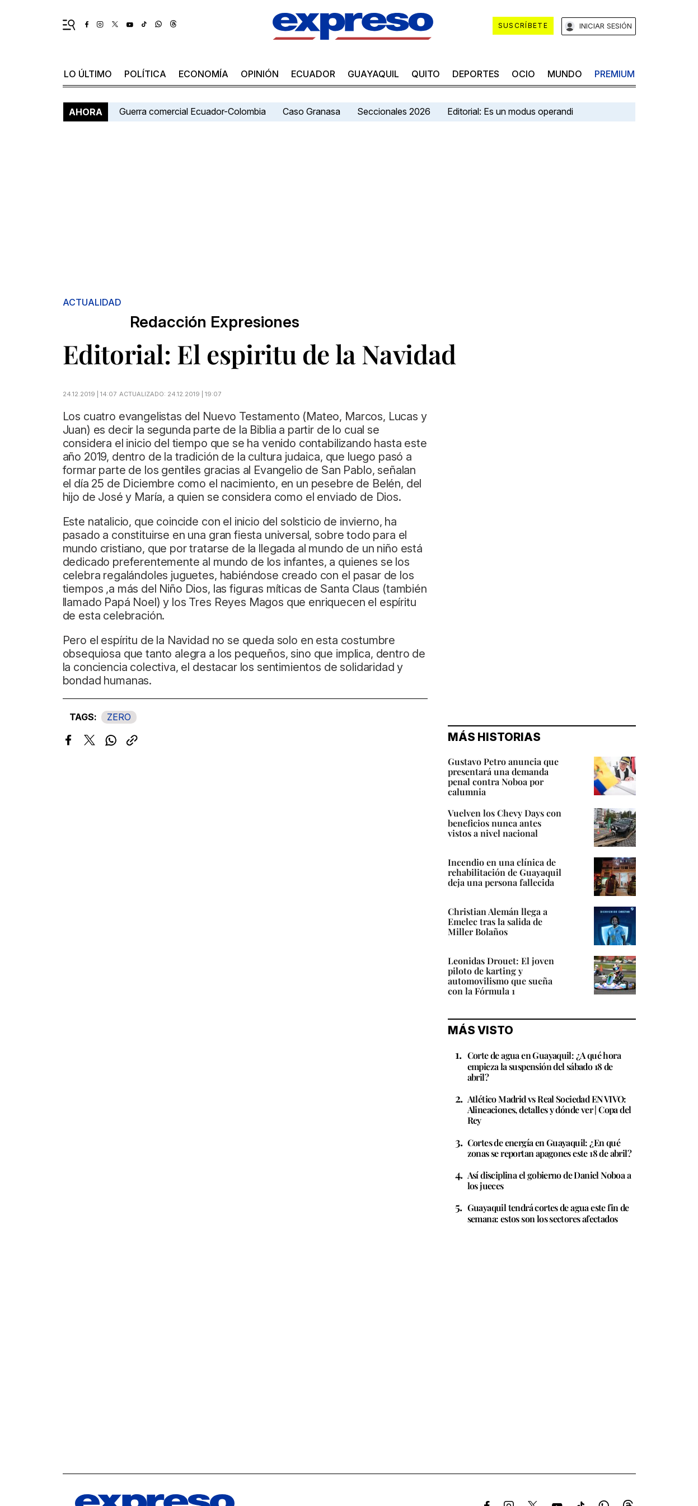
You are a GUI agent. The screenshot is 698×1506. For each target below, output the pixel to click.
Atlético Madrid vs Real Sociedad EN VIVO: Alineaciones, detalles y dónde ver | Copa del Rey (549, 1109)
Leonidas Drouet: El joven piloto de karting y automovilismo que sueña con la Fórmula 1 (501, 976)
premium (614, 74)
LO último (88, 74)
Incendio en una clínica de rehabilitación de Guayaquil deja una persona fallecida (504, 872)
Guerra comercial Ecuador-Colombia (192, 111)
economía (203, 74)
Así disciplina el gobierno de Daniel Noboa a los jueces (549, 1180)
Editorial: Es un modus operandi (510, 111)
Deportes (475, 74)
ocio (523, 74)
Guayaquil (373, 74)
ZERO (119, 716)
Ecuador (313, 74)
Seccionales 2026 (393, 111)
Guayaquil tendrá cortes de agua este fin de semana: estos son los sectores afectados (548, 1213)
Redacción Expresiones (214, 322)
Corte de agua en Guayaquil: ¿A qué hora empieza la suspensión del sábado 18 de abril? (544, 1065)
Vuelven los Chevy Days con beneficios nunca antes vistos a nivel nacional (504, 823)
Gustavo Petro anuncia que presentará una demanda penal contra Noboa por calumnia (503, 776)
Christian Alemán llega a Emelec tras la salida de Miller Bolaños (497, 921)
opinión (260, 74)
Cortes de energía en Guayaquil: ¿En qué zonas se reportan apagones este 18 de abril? (549, 1148)
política (145, 74)
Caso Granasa (311, 111)
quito (425, 74)
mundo (564, 74)
